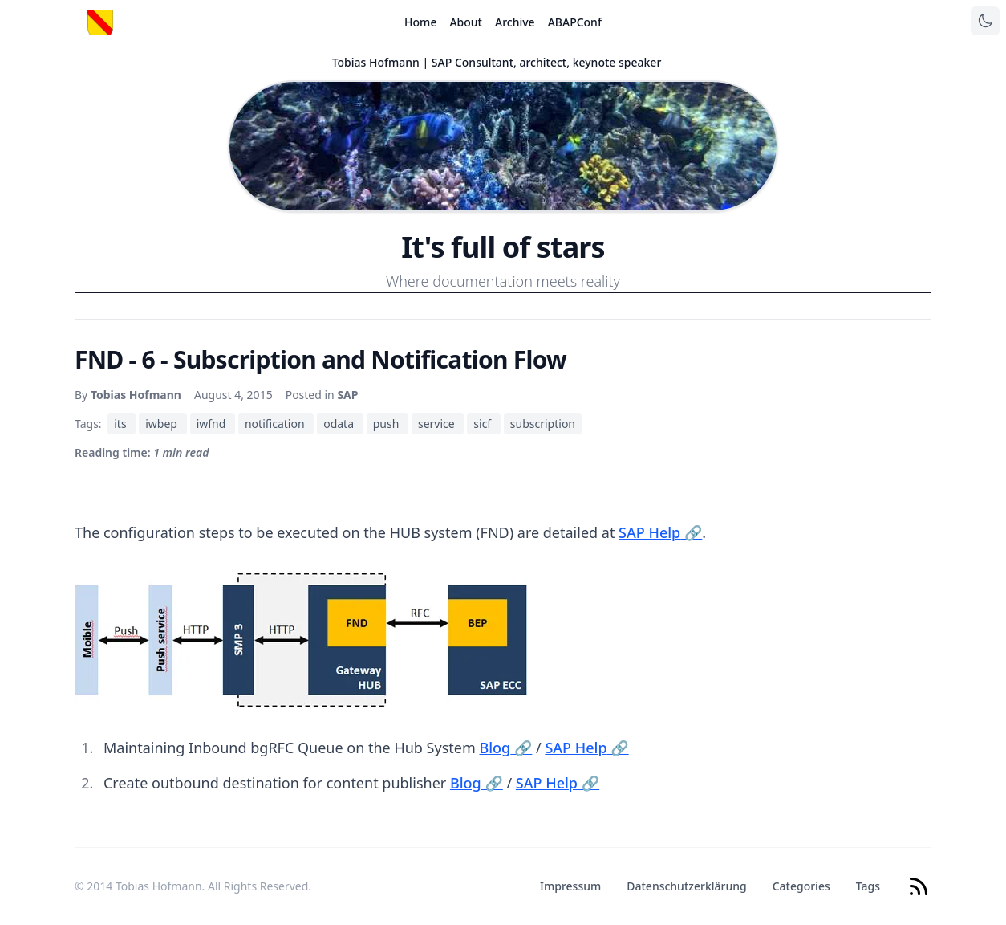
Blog (505, 747)
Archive (515, 22)
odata (339, 423)
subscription (542, 423)
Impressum (570, 886)
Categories (801, 886)
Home (420, 22)
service (437, 423)
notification (276, 423)
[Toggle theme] (985, 20)
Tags (868, 886)
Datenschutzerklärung (686, 886)
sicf (483, 423)
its (121, 423)
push (387, 423)
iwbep (162, 423)
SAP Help (660, 532)
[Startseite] (100, 22)
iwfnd (213, 423)
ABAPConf (575, 22)
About (465, 22)
